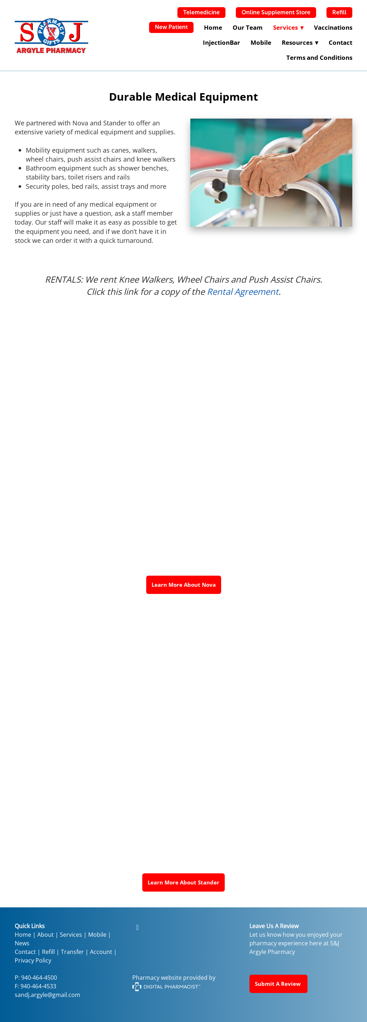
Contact (340, 42)
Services (71, 935)
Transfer (72, 952)
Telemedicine (201, 12)
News (22, 943)
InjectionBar (221, 42)
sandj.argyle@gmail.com (47, 995)
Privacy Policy (33, 960)
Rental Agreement (242, 292)
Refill (339, 12)
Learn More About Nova (184, 585)
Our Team (248, 27)
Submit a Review (278, 984)
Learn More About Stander (183, 882)
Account (101, 952)
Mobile (261, 42)
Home (213, 27)
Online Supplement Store (276, 12)
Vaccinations (333, 27)
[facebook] (137, 927)
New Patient (171, 27)
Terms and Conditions (319, 57)
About (45, 935)
